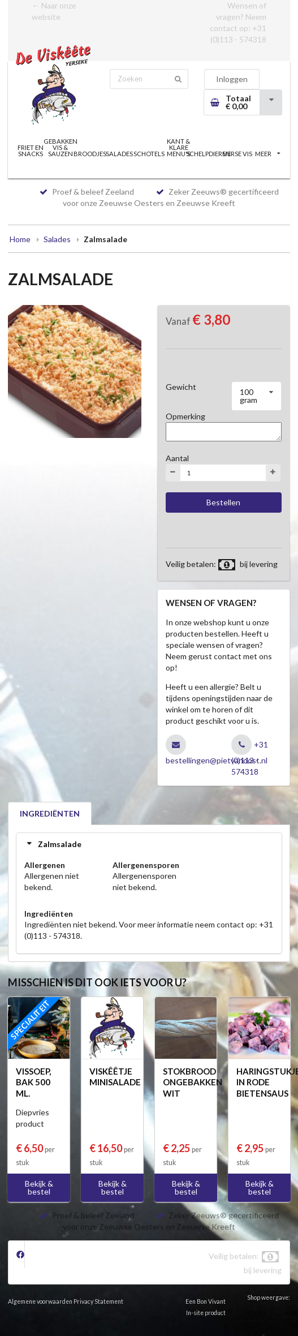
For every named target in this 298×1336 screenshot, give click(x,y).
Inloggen (232, 79)
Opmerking (185, 416)
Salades (57, 239)
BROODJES (90, 153)
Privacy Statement (98, 1301)
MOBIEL (255, 1312)
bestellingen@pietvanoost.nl (216, 760)
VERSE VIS (237, 153)
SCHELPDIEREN (208, 153)
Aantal (177, 458)
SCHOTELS (148, 153)
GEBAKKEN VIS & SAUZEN (60, 147)
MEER (267, 153)
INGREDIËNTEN (50, 813)
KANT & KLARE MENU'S (179, 147)
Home (20, 239)
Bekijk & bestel (39, 1187)
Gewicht (181, 387)
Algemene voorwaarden (40, 1301)
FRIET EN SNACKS (31, 150)
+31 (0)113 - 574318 (249, 758)
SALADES (119, 153)
